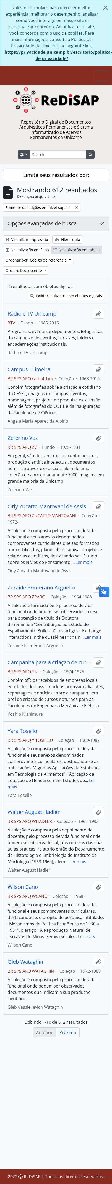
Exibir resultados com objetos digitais (66, 295)
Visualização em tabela (76, 249)
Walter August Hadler (34, 812)
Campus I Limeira (29, 369)
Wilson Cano (23, 887)
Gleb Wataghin (25, 962)
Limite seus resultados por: (56, 175)
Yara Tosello (22, 731)
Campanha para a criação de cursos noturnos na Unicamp (49, 662)
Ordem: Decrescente (24, 270)
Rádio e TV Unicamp (32, 313)
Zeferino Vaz (23, 438)
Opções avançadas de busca (42, 223)
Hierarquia (67, 239)
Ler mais (84, 562)
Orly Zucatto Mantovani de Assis (47, 506)
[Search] (58, 154)
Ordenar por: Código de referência (37, 260)
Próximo (67, 1032)
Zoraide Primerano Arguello (41, 587)
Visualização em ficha (27, 249)
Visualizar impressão (27, 239)
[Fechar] (105, 7)
